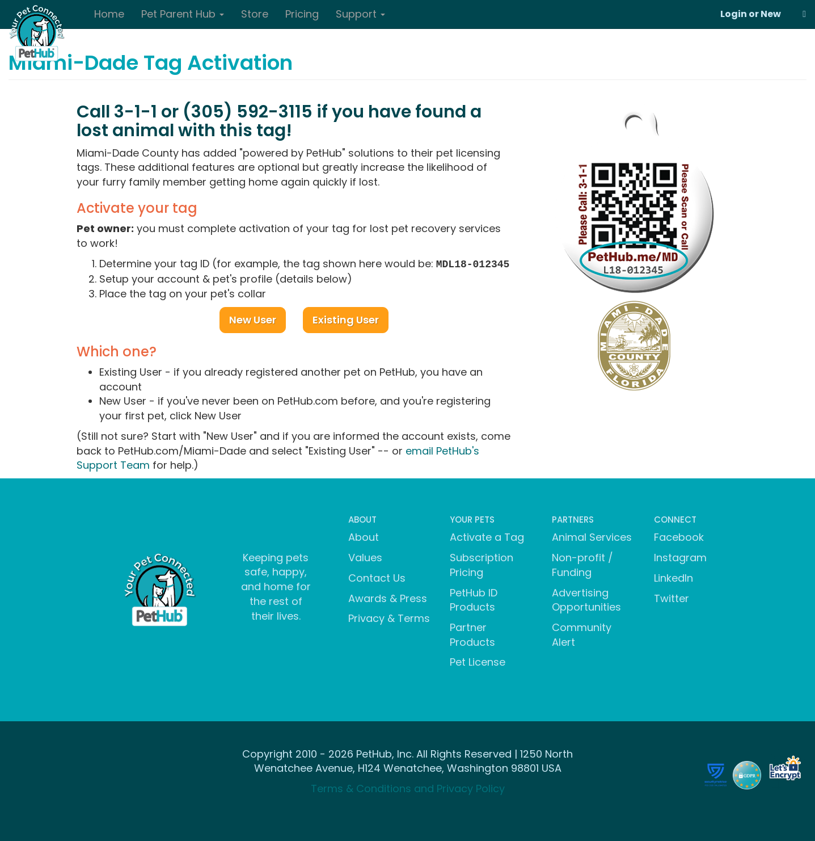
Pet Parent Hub (182, 14)
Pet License (477, 661)
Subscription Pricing (481, 563)
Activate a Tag (487, 536)
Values (365, 556)
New (771, 13)
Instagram (680, 556)
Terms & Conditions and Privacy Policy (408, 787)
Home (109, 14)
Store (254, 14)
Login (733, 13)
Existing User (346, 319)
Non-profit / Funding (582, 563)
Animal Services (592, 536)
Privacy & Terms (389, 617)
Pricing (302, 14)
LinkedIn (673, 577)
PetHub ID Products (473, 599)
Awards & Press (387, 597)
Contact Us (377, 577)
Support (360, 14)
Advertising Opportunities (586, 599)
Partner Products (472, 633)
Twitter (671, 597)
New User (252, 319)
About (363, 536)
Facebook (679, 536)
